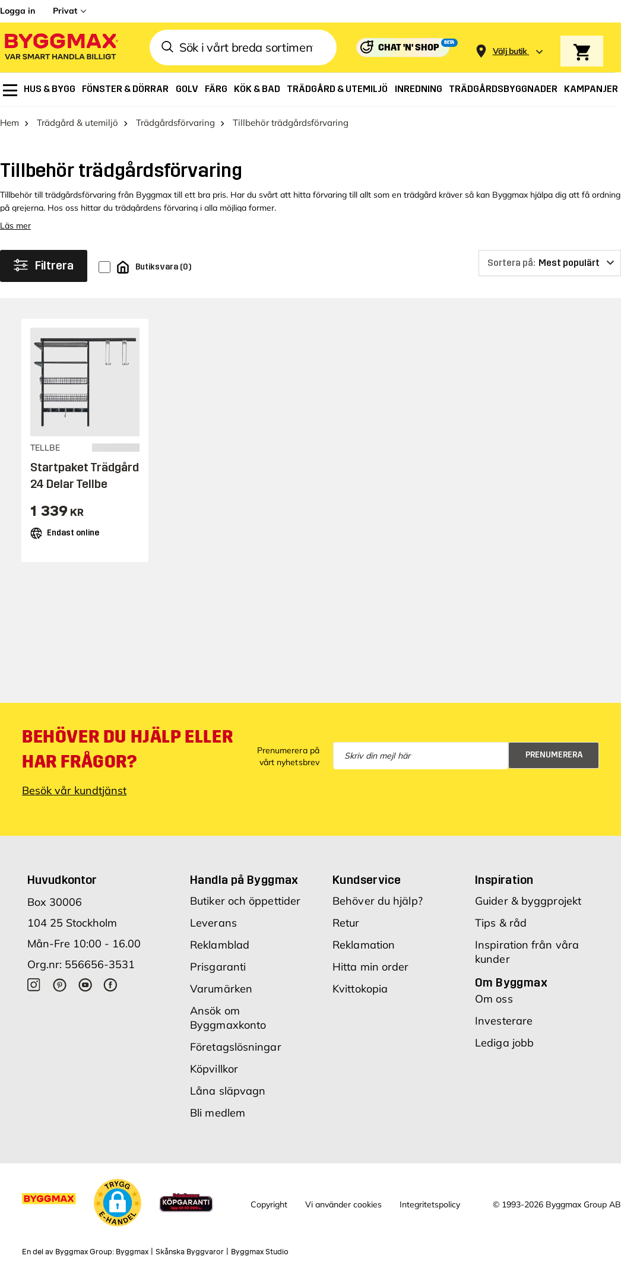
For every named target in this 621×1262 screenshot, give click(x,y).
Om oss (494, 999)
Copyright (269, 1204)
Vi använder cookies (343, 1204)
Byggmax (132, 1252)
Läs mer (15, 225)
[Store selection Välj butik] (510, 51)
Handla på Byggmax (244, 880)
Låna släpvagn (227, 1091)
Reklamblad (219, 945)
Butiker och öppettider (245, 901)
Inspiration (504, 880)
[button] (117, 1202)
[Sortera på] (550, 263)
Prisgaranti (218, 967)
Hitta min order (370, 967)
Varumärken (221, 988)
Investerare (504, 1021)
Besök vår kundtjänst (74, 790)
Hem (9, 122)
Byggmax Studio (260, 1252)
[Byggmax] (60, 47)
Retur (346, 923)
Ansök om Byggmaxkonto (228, 1018)
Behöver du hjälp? (377, 901)
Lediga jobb (504, 1042)
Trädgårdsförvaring (175, 122)
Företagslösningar (235, 1047)
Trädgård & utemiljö (77, 122)
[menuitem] (10, 90)
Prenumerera (554, 755)
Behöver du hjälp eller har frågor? (127, 749)
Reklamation (363, 945)
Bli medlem (217, 1113)
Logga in (17, 10)
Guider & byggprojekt (528, 901)
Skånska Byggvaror (190, 1252)
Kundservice (366, 880)
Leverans (213, 923)
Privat (65, 10)
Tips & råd (501, 923)
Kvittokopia (360, 988)
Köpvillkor (214, 1069)
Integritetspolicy (430, 1204)
